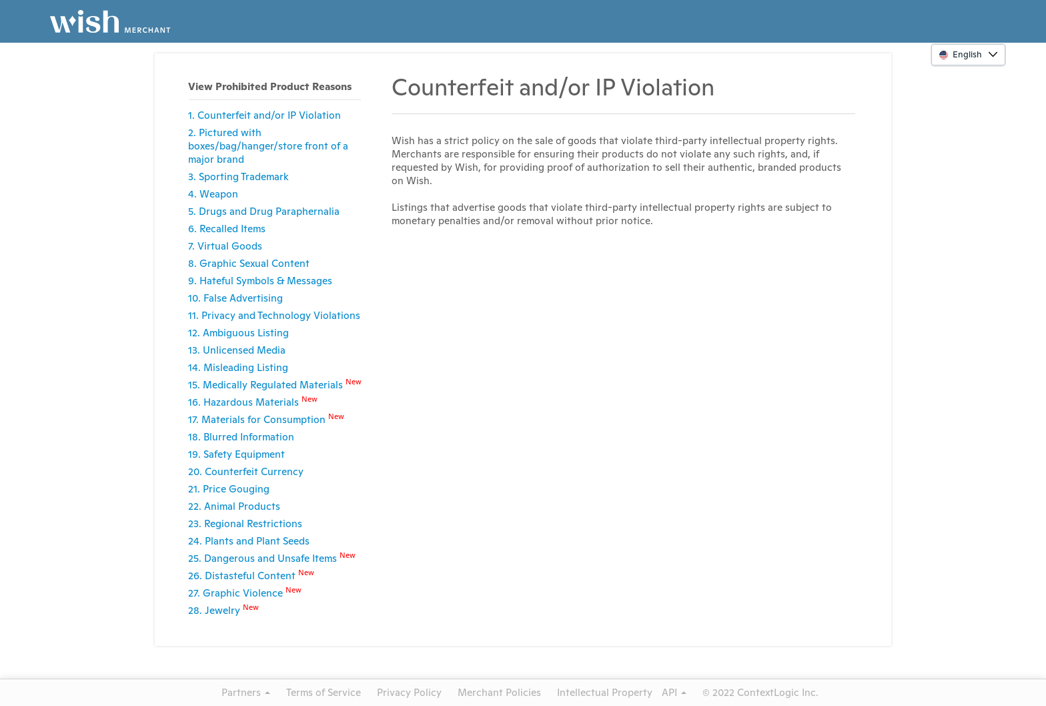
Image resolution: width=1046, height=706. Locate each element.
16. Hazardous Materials (253, 401)
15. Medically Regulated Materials (275, 384)
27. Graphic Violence (245, 592)
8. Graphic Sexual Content (249, 263)
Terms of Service (323, 692)
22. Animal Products (234, 506)
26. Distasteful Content (251, 575)
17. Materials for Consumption (266, 419)
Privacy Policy (409, 692)
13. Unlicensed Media (237, 350)
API (674, 692)
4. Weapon (213, 194)
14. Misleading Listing (238, 367)
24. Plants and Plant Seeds (249, 541)
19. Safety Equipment (236, 454)
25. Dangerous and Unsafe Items (272, 558)
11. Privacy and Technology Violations (274, 315)
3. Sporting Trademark (238, 176)
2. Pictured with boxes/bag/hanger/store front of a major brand (268, 145)
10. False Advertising (235, 298)
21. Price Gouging (229, 488)
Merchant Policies (499, 692)
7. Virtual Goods (225, 246)
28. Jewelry (223, 610)
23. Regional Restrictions (245, 523)
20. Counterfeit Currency (246, 471)
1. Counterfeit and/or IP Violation (264, 115)
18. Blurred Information (241, 436)
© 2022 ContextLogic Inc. (760, 692)
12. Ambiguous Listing (238, 332)
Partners (245, 692)
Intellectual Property (604, 692)
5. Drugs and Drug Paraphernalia (264, 211)
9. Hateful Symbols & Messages (260, 280)
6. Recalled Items (227, 228)
